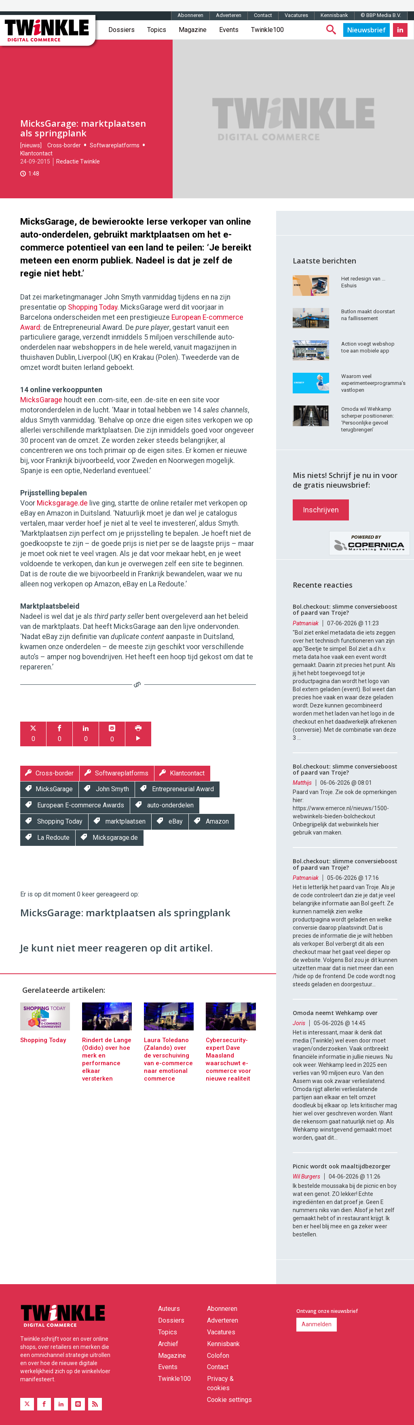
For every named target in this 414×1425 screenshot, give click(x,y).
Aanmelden (317, 1324)
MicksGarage (41, 400)
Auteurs (169, 1308)
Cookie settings (229, 1400)
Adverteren (228, 15)
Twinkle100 (267, 30)
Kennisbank (334, 15)
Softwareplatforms (114, 145)
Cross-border (64, 145)
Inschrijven (321, 509)
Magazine (193, 30)
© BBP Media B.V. (381, 15)
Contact (263, 15)
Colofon (218, 1355)
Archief (168, 1344)
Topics (156, 30)
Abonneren (190, 15)
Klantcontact (36, 153)
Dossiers (121, 30)
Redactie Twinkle (78, 161)
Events (229, 30)
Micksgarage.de (62, 503)
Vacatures (296, 15)
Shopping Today (92, 307)
